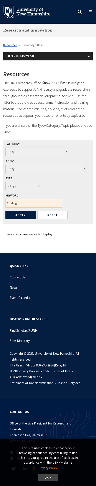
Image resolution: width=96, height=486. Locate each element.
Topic (9, 161)
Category (12, 144)
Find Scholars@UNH (23, 330)
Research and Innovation (28, 30)
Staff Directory (20, 341)
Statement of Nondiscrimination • (33, 383)
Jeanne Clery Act (68, 383)
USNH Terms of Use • (58, 371)
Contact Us (17, 277)
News (14, 287)
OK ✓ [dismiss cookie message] (48, 477)
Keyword (11, 195)
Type (8, 178)
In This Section (20, 56)
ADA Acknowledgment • (26, 377)
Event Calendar (20, 298)
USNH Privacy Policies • (26, 371)
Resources (10, 45)
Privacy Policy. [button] (48, 468)
